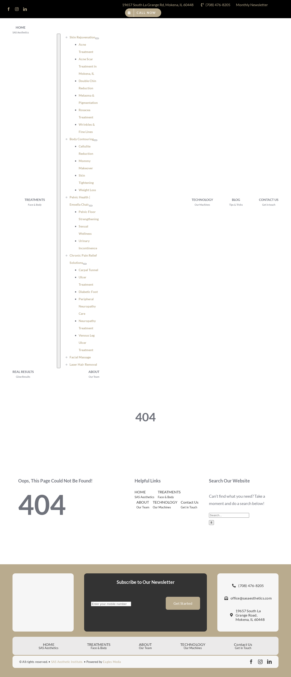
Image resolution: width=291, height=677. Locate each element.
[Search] (211, 522)
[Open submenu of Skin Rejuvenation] (97, 38)
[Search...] (229, 515)
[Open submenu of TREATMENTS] (58, 201)
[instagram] (17, 9)
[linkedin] (25, 9)
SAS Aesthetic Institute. (67, 662)
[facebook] (8, 9)
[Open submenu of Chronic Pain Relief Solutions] (85, 264)
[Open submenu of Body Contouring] (95, 140)
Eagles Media (112, 662)
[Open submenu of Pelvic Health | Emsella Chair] (91, 205)
